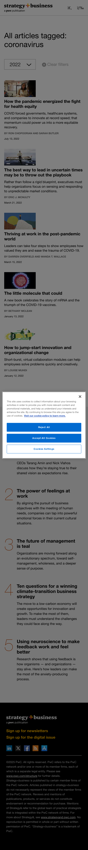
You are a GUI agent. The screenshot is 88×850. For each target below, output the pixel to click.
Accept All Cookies (43, 438)
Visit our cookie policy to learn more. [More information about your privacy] (45, 415)
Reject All (44, 427)
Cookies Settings (44, 448)
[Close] (80, 396)
